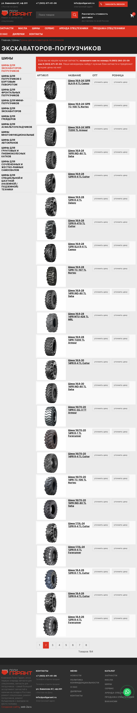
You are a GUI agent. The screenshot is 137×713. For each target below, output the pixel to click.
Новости (75, 675)
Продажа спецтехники (109, 28)
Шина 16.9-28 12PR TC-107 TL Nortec (77, 270)
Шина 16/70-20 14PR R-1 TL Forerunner (77, 433)
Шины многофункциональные (15, 133)
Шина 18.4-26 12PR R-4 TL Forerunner (76, 619)
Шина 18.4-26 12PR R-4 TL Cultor (79, 595)
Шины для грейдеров (8, 118)
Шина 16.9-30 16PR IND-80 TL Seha (77, 386)
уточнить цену (101, 82)
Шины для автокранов (9, 141)
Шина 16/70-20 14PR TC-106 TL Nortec (77, 480)
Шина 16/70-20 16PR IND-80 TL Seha (77, 503)
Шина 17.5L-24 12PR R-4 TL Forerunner (76, 550)
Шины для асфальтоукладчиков (15, 125)
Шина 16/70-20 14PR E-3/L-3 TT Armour (77, 410)
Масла (22, 28)
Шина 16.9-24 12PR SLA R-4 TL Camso (79, 82)
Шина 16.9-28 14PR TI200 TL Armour (76, 340)
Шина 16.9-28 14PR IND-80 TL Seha (77, 293)
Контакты (36, 34)
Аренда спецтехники (73, 28)
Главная (5, 40)
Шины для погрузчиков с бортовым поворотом (11, 80)
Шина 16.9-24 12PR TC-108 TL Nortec (79, 105)
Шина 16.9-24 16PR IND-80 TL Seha (77, 153)
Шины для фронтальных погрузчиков (10, 92)
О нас (73, 687)
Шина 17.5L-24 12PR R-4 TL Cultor (79, 525)
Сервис (49, 28)
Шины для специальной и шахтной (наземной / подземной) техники (11, 182)
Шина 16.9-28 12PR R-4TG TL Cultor (76, 223)
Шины (36, 28)
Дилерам (18, 34)
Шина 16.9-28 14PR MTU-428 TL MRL (78, 316)
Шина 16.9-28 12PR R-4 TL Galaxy (76, 200)
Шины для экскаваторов (11, 110)
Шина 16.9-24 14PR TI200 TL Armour (79, 129)
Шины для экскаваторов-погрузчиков (11, 68)
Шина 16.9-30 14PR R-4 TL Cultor (79, 362)
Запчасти (111, 675)
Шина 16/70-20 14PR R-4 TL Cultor (79, 455)
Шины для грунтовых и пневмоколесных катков (13, 152)
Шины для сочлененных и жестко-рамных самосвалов (12, 165)
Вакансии (111, 701)
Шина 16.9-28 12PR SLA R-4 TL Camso (77, 246)
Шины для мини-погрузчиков (12, 102)
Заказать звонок (115, 4)
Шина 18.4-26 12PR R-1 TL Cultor (78, 571)
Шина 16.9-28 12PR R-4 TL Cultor (79, 175)
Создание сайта (10, 707)
